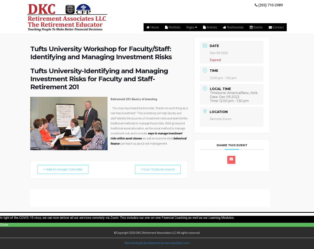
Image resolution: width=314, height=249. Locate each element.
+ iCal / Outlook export (158, 169)
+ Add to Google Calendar (63, 169)
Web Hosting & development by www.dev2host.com (157, 243)
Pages (191, 27)
